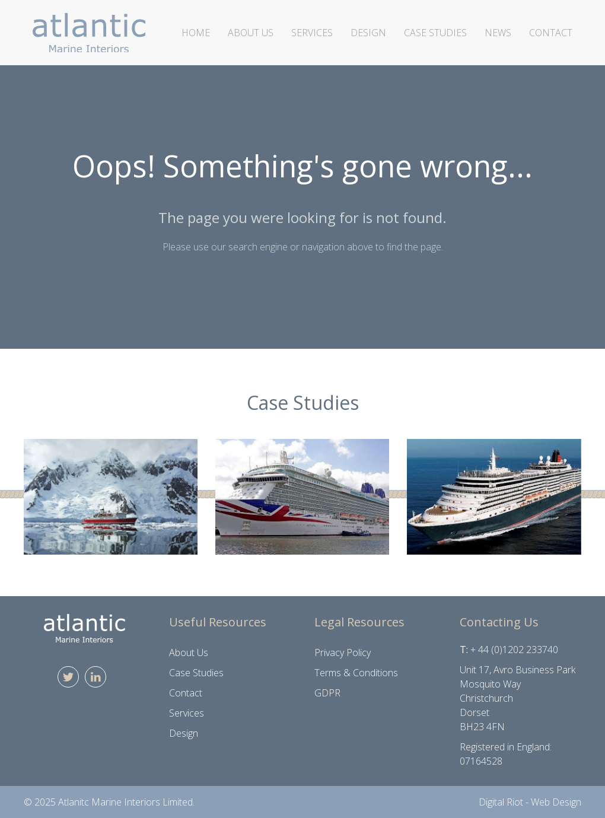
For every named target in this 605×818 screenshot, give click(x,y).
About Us (250, 32)
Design (368, 32)
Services (312, 32)
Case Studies (435, 32)
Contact (550, 32)
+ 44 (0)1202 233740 (514, 649)
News (498, 32)
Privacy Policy (342, 652)
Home (196, 32)
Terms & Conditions (356, 672)
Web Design (556, 802)
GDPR (327, 692)
